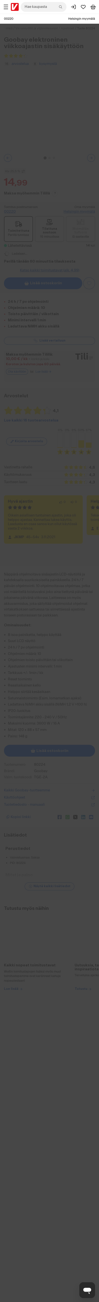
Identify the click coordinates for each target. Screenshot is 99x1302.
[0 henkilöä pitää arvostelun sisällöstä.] (62, 502)
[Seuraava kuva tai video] (91, 158)
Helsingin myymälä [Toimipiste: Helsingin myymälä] (79, 211)
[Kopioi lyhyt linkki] (30, 817)
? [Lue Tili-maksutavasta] (55, 193)
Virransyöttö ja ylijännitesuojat (37, 28)
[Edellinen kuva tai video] (8, 158)
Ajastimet (67, 28)
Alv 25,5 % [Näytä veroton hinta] (15, 171)
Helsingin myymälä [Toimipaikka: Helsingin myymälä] (81, 18)
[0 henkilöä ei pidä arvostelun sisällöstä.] (73, 502)
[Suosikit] (83, 7)
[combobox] (43, 7)
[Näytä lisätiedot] (49, 886)
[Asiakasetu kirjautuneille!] (89, 283)
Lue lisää (13, 1181)
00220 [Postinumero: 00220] (8, 18)
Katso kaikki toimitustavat (49, 270)
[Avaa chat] (87, 1290)
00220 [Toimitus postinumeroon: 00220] (10, 211)
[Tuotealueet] (6, 7)
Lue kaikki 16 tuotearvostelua (31, 420)
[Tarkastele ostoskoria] (93, 7)
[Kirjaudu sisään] (73, 7)
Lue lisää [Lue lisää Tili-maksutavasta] (43, 372)
